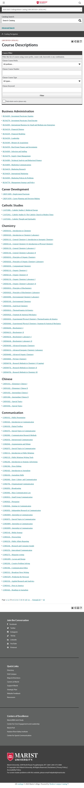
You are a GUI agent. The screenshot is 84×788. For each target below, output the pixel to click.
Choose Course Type (9, 77)
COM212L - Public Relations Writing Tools (18, 457)
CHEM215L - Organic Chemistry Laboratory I (19, 279)
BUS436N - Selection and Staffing (15, 151)
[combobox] (42, 9)
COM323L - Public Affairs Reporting (16, 541)
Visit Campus (11, 674)
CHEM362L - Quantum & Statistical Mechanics (20, 315)
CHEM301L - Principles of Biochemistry (17, 288)
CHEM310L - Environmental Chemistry (17, 301)
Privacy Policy (62, 767)
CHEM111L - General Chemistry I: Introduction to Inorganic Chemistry (28, 239)
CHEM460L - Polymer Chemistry (15, 359)
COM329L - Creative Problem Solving (16, 563)
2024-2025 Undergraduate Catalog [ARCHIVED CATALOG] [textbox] (24, 9)
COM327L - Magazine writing (13, 555)
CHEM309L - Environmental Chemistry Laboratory (21, 297)
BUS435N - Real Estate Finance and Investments (20, 147)
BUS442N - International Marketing (15, 174)
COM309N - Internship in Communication (18, 528)
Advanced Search (8, 28)
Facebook (13, 624)
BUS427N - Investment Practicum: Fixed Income (20, 120)
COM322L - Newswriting (12, 537)
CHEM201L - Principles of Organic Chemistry (19, 257)
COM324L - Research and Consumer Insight (18, 546)
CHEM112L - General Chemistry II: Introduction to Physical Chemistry (28, 244)
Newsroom (11, 697)
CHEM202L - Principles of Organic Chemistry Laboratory (23, 262)
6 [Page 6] (17, 600)
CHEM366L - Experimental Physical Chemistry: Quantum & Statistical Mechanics (32, 324)
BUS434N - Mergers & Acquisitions (15, 143)
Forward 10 (36, 600)
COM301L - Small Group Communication (17, 497)
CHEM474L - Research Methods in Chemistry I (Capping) (23, 363)
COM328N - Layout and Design (14, 559)
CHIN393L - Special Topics (12, 406)
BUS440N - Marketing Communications (17, 165)
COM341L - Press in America (13, 586)
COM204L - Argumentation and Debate (17, 444)
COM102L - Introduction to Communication (18, 422)
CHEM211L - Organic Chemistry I (15, 270)
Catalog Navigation (11, 34)
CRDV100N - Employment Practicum (16, 194)
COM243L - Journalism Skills (13, 475)
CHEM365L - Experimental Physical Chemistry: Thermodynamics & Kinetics (30, 319)
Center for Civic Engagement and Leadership (23, 724)
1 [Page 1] (6, 600)
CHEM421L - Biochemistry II (13, 332)
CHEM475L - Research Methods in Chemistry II (20, 368)
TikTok (12, 636)
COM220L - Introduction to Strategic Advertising (20, 462)
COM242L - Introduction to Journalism (16, 471)
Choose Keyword (8, 86)
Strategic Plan (12, 689)
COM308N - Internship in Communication (18, 524)
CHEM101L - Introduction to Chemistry (17, 231)
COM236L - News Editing (12, 466)
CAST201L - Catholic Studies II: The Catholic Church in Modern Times (28, 215)
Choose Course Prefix (10, 61)
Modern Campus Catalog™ (59, 784)
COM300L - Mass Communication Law (17, 493)
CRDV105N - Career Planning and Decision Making (21, 199)
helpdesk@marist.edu (57, 772)
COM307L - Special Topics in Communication (19, 519)
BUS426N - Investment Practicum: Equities (18, 116)
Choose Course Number (10, 69)
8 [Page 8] (21, 600)
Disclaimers (51, 767)
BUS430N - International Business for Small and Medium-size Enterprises (29, 125)
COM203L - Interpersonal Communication (18, 440)
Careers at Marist (13, 682)
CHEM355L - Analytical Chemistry (15, 306)
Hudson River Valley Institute (17, 731)
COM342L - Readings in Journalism (15, 590)
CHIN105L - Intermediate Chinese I (15, 393)
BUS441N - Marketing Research (14, 169)
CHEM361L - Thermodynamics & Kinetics (18, 310)
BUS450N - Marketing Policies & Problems (18, 178)
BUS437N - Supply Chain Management (17, 156)
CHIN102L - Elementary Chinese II (15, 388)
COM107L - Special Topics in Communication (19, 431)
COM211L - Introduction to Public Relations (18, 453)
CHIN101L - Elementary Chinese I (15, 384)
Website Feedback (13, 693)
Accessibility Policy (14, 770)
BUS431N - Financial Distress (13, 129)
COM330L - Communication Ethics (15, 568)
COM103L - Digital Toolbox (13, 426)
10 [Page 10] (26, 600)
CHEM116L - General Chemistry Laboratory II (19, 253)
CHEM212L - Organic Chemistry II (15, 275)
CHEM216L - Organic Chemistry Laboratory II (19, 284)
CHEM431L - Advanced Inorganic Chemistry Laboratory (23, 350)
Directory (10, 670)
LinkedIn (13, 640)
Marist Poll (11, 728)
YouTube (13, 643)
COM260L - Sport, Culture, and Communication (20, 479)
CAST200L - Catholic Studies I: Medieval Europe (20, 210)
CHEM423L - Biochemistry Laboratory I (17, 337)
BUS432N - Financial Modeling (14, 134)
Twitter (12, 628)
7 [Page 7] (19, 600)
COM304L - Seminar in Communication (17, 506)
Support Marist (12, 685)
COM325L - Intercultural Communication (17, 550)
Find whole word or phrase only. (16, 101)
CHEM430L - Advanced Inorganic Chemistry (19, 346)
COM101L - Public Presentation (14, 417)
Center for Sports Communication (19, 735)
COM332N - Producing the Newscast (16, 577)
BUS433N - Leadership (11, 138)
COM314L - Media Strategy (13, 532)
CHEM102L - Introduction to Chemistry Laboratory (21, 235)
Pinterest (13, 647)
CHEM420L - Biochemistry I (13, 328)
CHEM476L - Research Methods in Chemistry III (20, 372)
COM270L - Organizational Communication (18, 484)
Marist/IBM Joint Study (15, 720)
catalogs (20, 784)
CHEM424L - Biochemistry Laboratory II (17, 341)
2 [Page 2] (8, 600)
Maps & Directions (13, 678)
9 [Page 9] (23, 600)
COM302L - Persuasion (11, 502)
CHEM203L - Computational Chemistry (17, 266)
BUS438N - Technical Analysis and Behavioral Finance (22, 160)
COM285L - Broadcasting (12, 488)
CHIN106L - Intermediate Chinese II (16, 397)
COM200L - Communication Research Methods (20, 435)
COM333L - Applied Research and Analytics (18, 581)
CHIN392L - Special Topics (12, 401)
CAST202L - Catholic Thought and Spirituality (19, 219)
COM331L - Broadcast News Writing (16, 572)
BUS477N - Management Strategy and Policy (19, 182)
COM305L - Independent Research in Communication (22, 510)
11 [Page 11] (29, 600)
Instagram (14, 632)
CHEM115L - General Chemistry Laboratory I (19, 248)
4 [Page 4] (12, 600)
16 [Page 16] (44, 600)
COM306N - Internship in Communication (18, 515)
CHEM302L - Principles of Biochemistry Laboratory (21, 292)
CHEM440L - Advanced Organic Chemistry (18, 354)
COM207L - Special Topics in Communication (19, 448)
